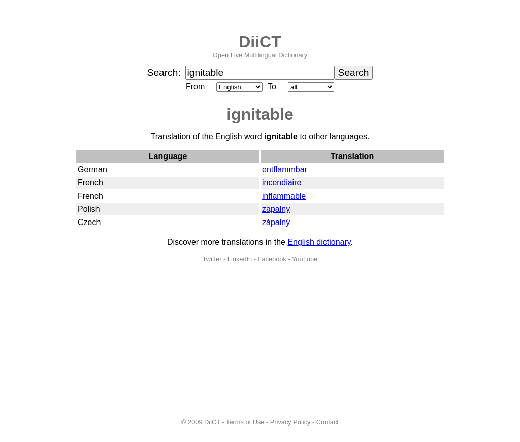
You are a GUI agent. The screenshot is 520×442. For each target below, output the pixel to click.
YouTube (304, 259)
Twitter (212, 259)
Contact (327, 422)
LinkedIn (240, 259)
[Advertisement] (260, 340)
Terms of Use (245, 422)
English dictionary (318, 242)
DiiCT (260, 42)
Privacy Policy (290, 422)
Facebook (272, 259)
